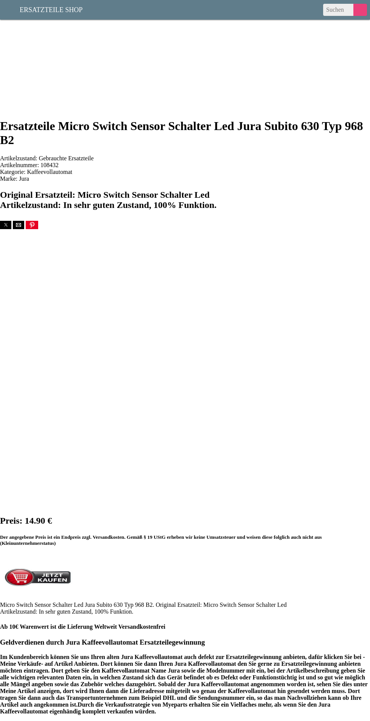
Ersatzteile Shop (51, 9)
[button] (5, 225)
